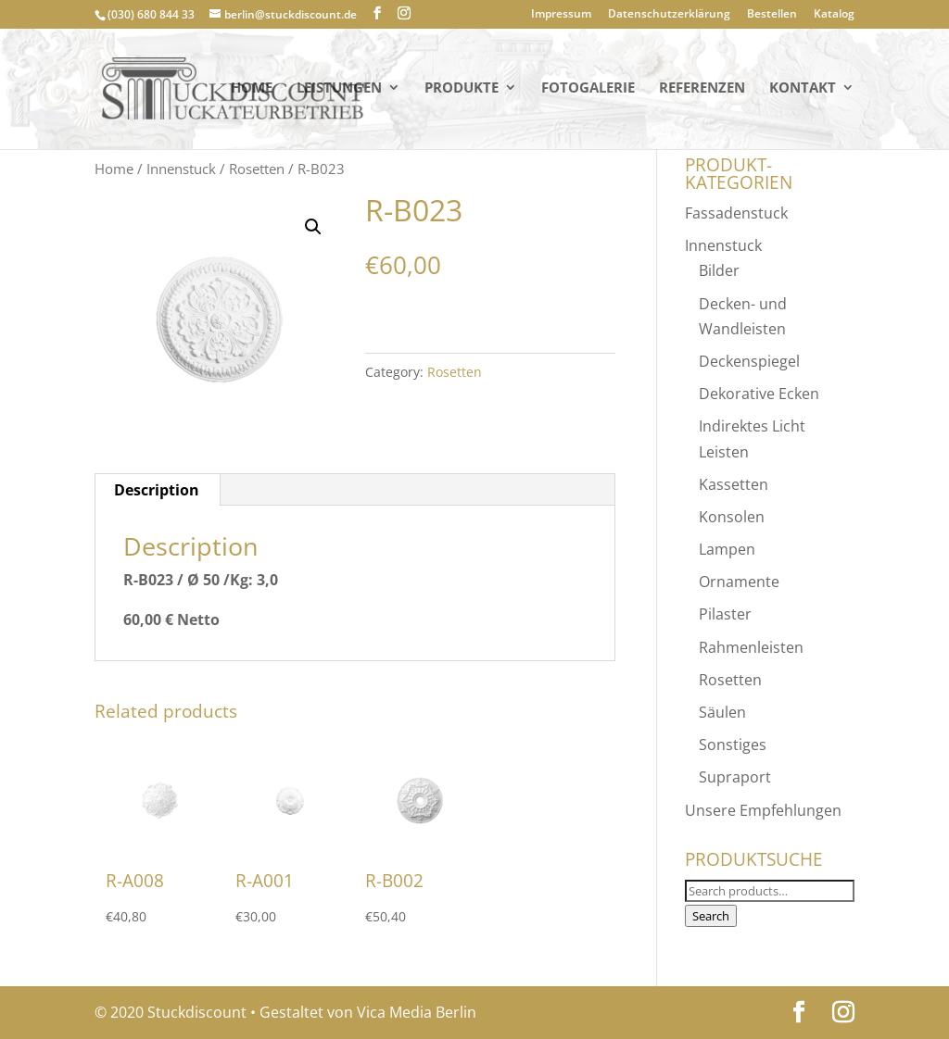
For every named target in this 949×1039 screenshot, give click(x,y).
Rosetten (257, 168)
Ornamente (739, 581)
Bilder (719, 270)
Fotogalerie (588, 91)
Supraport (735, 777)
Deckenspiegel (749, 361)
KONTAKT (802, 91)
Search (710, 916)
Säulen (722, 712)
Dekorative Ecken (759, 393)
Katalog (834, 14)
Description (156, 490)
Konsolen (732, 517)
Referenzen (702, 91)
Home (251, 91)
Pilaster (725, 614)
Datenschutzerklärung (669, 14)
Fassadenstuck (736, 213)
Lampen (727, 549)
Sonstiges (732, 744)
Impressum (561, 14)
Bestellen (772, 14)
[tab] (157, 490)
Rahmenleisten (751, 647)
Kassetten (733, 484)
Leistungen (339, 91)
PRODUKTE (461, 91)
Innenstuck (181, 168)
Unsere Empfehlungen (763, 810)
